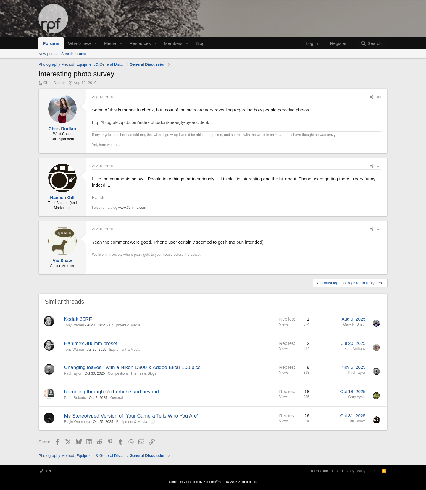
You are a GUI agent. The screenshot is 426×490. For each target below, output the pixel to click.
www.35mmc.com (132, 208)
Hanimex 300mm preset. (91, 343)
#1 (379, 97)
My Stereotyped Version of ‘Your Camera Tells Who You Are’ (131, 416)
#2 (379, 166)
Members (173, 43)
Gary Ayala (356, 397)
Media (110, 43)
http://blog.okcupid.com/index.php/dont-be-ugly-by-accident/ (150, 122)
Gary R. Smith (354, 324)
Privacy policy (353, 471)
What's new (79, 43)
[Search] (371, 43)
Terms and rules (324, 471)
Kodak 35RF (78, 319)
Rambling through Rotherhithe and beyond (111, 391)
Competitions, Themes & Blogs (132, 373)
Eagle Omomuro (77, 422)
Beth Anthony (354, 349)
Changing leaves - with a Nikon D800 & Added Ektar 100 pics (132, 367)
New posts (47, 53)
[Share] (371, 97)
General (116, 398)
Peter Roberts (75, 398)
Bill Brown (357, 421)
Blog (200, 43)
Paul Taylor (73, 373)
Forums (51, 43)
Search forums (73, 53)
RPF (46, 471)
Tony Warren (74, 325)
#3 (379, 229)
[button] (95, 43)
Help (374, 471)
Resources (140, 43)
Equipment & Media (124, 325)
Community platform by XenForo (213, 481)
